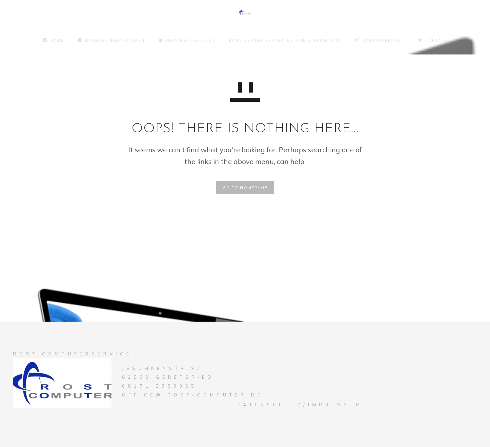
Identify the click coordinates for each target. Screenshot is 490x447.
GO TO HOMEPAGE (245, 187)
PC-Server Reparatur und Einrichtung (284, 41)
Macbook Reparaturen (111, 41)
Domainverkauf (379, 41)
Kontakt (432, 41)
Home (53, 41)
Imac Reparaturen (186, 41)
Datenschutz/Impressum (299, 404)
